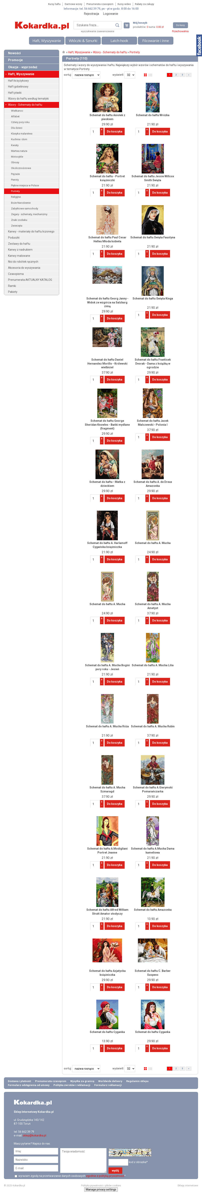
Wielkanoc (17, 110)
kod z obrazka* (138, 1162)
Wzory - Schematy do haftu (25, 104)
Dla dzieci (16, 127)
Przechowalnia (180, 31)
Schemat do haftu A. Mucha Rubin (153, 726)
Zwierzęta (16, 225)
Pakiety (12, 291)
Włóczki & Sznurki (83, 40)
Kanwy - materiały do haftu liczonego (31, 231)
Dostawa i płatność (19, 1081)
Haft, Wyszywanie (47, 40)
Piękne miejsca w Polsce (25, 185)
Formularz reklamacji (108, 1085)
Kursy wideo (124, 4)
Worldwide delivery (110, 1081)
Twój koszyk (128, 25)
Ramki (12, 285)
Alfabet (15, 116)
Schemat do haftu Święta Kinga (153, 298)
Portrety (15, 191)
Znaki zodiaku (19, 219)
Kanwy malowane (19, 255)
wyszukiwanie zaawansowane (97, 31)
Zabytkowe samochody (24, 208)
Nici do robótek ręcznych (23, 261)
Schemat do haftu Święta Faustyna (152, 237)
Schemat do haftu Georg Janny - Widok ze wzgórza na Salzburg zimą (107, 302)
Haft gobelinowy (18, 86)
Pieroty (15, 179)
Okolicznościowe (21, 168)
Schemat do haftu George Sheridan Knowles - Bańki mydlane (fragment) (107, 424)
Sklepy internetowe (188, 1185)
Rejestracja (91, 14)
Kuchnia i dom (19, 139)
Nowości (14, 53)
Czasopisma (16, 273)
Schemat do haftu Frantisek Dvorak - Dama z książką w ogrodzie (153, 363)
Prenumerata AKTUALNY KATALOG (30, 279)
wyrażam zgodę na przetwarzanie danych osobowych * (72, 1175)
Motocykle (17, 156)
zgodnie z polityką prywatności (105, 1175)
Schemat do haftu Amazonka (153, 909)
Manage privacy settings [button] (101, 1189)
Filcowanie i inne (155, 40)
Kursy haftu (54, 4)
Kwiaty (15, 145)
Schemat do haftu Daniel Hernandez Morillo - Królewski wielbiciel (107, 363)
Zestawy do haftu (19, 243)
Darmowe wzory (73, 4)
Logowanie (110, 14)
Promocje (15, 60)
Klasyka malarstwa (21, 133)
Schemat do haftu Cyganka (107, 1032)
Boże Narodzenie (21, 202)
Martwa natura (19, 150)
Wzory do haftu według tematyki (28, 98)
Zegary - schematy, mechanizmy (29, 214)
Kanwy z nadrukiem (20, 249)
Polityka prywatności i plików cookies (101, 1185)
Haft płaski (15, 92)
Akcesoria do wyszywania (24, 267)
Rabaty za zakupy (144, 4)
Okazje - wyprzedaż (22, 67)
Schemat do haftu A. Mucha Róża (107, 726)
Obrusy (15, 162)
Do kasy (180, 25)
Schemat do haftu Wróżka (152, 115)
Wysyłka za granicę (82, 1081)
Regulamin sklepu (137, 1081)
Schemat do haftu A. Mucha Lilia (153, 665)
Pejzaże (15, 174)
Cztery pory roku (20, 122)
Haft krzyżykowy (18, 80)
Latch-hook (119, 40)
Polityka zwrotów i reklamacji (71, 1085)
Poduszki (14, 237)
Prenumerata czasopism (99, 4)
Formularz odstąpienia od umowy (29, 1085)
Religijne (16, 196)
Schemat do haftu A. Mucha (153, 543)
